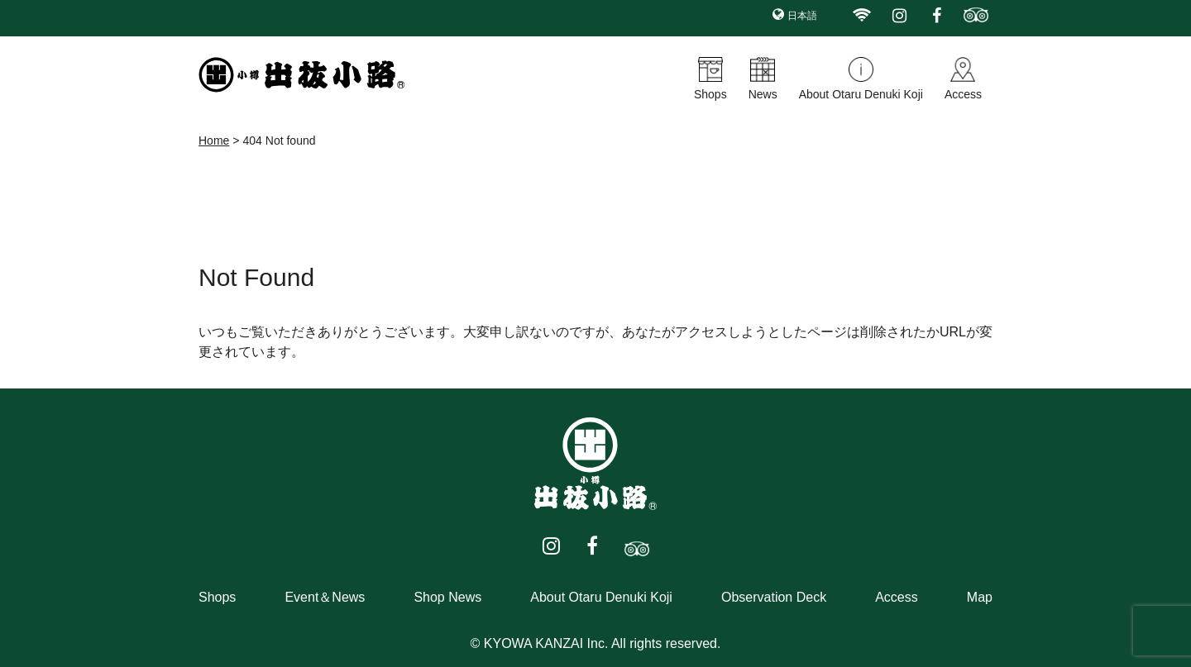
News (763, 94)
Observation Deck (773, 597)
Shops (710, 94)
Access (963, 94)
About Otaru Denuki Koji (861, 94)
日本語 (802, 15)
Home (213, 140)
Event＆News (325, 597)
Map (979, 597)
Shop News (447, 597)
